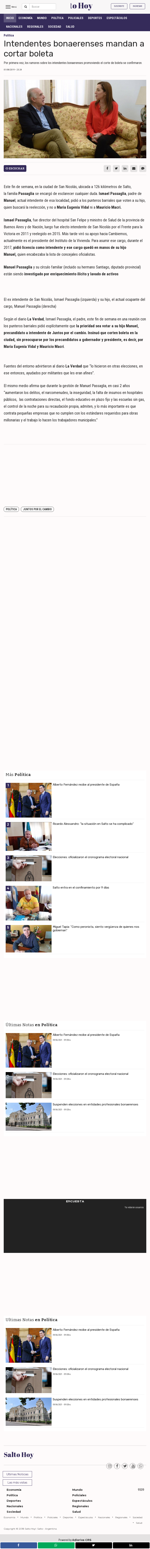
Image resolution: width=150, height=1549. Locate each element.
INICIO (10, 18)
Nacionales (14, 26)
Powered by (75, 1540)
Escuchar (15, 168)
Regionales (35, 26)
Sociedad (54, 26)
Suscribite (119, 6)
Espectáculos (117, 18)
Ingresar (137, 6)
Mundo (42, 18)
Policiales (75, 18)
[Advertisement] (75, 475)
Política (57, 18)
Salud (70, 26)
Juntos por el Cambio (37, 509)
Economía (25, 18)
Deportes (95, 18)
